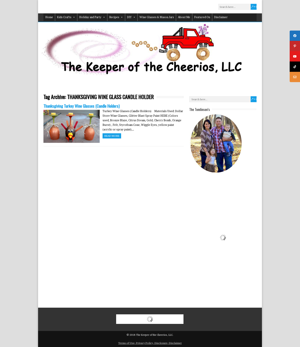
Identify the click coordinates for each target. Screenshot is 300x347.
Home (49, 17)
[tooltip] (295, 36)
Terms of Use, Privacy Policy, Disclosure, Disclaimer (150, 343)
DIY (131, 17)
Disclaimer (221, 17)
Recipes (116, 17)
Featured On (202, 17)
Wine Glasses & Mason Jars (156, 17)
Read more (111, 135)
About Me (184, 17)
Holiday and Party (92, 17)
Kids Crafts (66, 17)
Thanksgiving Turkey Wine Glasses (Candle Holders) (81, 106)
